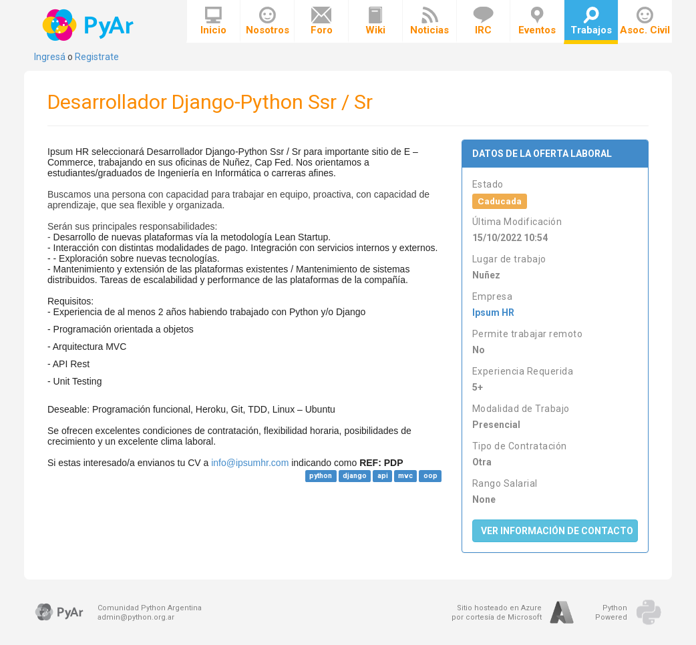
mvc (405, 475)
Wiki (375, 21)
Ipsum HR (493, 312)
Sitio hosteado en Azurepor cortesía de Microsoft (497, 613)
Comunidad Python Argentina (150, 608)
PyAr (89, 25)
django (355, 475)
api (382, 475)
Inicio (213, 21)
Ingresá (49, 56)
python (320, 475)
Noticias (429, 21)
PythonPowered (611, 613)
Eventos (537, 21)
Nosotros (267, 21)
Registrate (97, 56)
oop (430, 475)
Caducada (500, 201)
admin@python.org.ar (136, 617)
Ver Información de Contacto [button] (557, 530)
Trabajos (591, 21)
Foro (322, 21)
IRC (483, 21)
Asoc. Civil (645, 21)
